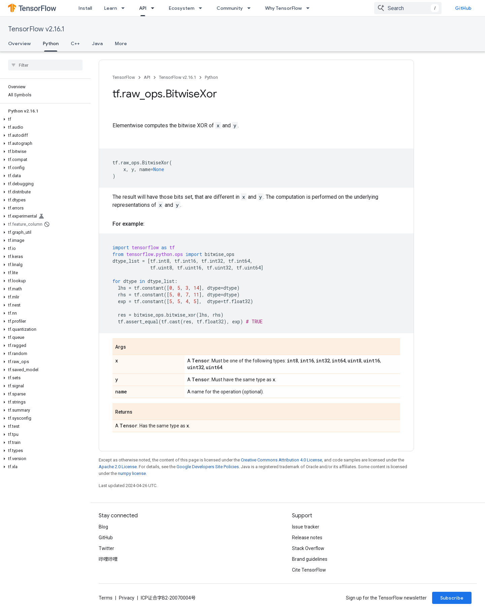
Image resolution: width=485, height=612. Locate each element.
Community (230, 8)
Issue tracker (305, 526)
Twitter (106, 548)
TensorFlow (123, 77)
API (147, 77)
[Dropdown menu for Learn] (125, 8)
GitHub (463, 8)
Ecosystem (181, 8)
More (121, 43)
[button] (44, 119)
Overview (19, 43)
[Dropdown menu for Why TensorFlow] (310, 8)
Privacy (126, 598)
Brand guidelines (309, 559)
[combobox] (408, 8)
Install (85, 8)
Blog (103, 526)
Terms (105, 598)
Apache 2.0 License (118, 466)
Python (211, 77)
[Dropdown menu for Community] (251, 8)
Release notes (307, 537)
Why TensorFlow (283, 8)
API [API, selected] (143, 8)
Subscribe (451, 598)
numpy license (132, 473)
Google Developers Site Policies (207, 466)
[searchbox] (45, 65)
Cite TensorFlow (309, 570)
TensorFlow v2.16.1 (36, 29)
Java (97, 43)
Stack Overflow (308, 548)
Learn (110, 8)
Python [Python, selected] (51, 43)
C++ (75, 43)
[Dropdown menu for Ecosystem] (202, 8)
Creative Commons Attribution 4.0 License (281, 459)
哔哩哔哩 (108, 559)
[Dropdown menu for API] (155, 8)
